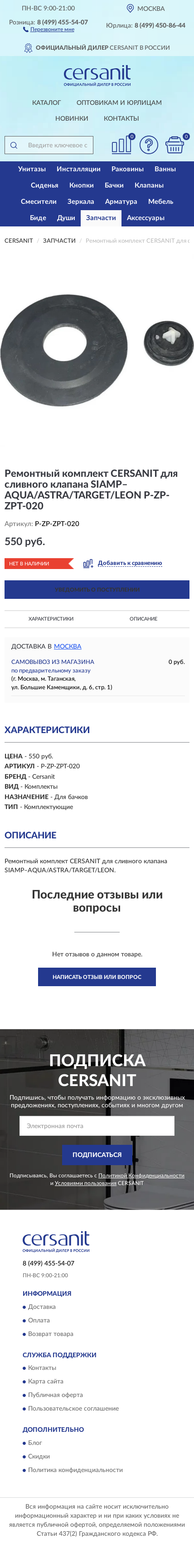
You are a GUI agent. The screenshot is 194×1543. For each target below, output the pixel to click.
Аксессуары (146, 218)
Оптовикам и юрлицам (119, 103)
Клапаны (149, 185)
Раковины (128, 169)
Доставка (42, 1307)
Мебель (160, 201)
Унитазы (32, 169)
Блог (35, 1443)
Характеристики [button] (51, 618)
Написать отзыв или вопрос (97, 977)
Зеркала (81, 201)
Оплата (39, 1320)
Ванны (165, 169)
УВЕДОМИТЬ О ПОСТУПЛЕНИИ (97, 590)
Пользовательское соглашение (73, 1409)
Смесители (39, 201)
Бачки (114, 185)
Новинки (71, 119)
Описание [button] (143, 618)
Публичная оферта (55, 1395)
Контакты (121, 119)
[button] (48, 29)
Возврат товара (50, 1334)
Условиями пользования (85, 1183)
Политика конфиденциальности (75, 1470)
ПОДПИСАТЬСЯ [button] (97, 1155)
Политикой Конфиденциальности (141, 1175)
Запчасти (101, 218)
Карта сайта (45, 1382)
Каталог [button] (46, 103)
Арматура (121, 201)
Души (66, 218)
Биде (38, 218)
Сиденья (44, 185)
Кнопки (81, 185)
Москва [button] (68, 647)
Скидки (39, 1457)
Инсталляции (79, 169)
